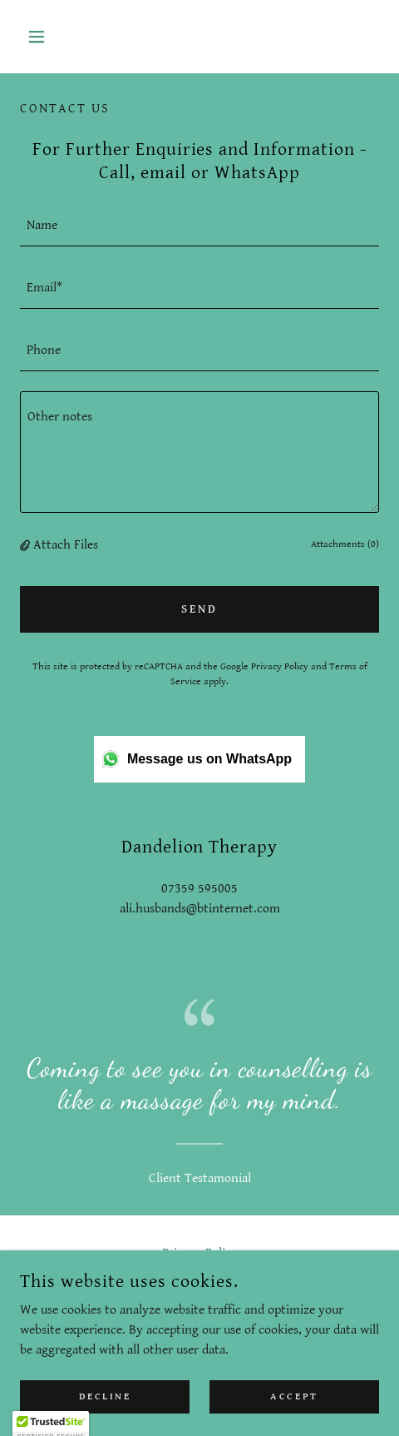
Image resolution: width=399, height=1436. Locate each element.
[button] (47, 36)
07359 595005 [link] (199, 889)
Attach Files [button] (65, 545)
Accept (294, 1396)
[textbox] (199, 225)
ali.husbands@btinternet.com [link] (200, 909)
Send (199, 609)
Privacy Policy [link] (279, 666)
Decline (105, 1396)
